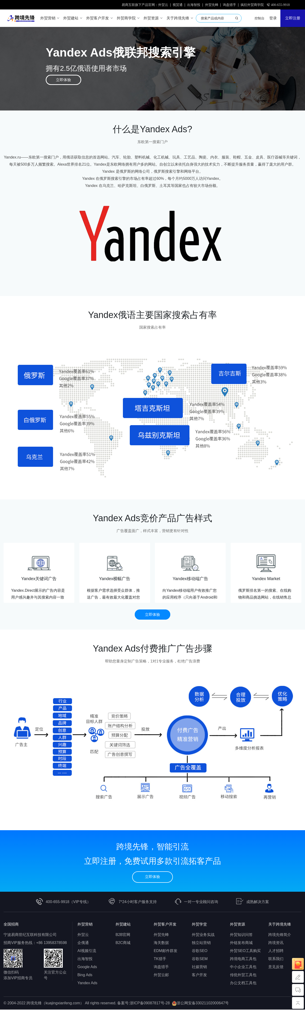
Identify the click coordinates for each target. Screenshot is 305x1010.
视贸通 (178, 5)
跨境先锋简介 (279, 935)
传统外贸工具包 (243, 975)
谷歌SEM (200, 959)
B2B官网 (123, 935)
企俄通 (83, 943)
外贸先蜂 (211, 5)
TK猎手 (160, 959)
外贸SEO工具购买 (245, 951)
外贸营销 (85, 925)
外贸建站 (123, 925)
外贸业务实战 (203, 935)
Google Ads (87, 967)
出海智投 (193, 5)
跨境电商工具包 (243, 959)
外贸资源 (237, 925)
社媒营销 (199, 967)
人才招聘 (275, 951)
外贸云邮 (161, 975)
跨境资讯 (275, 943)
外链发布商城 (241, 943)
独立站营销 (201, 943)
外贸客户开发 (165, 925)
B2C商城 (123, 943)
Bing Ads (84, 975)
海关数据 (161, 943)
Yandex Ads (87, 983)
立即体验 (63, 80)
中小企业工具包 (243, 967)
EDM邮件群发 (165, 951)
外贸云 (163, 5)
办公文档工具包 (243, 983)
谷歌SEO (199, 951)
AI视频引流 (86, 951)
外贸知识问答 (241, 935)
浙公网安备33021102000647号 (203, 1003)
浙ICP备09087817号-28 (150, 1003)
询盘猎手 (229, 5)
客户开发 (199, 975)
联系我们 (275, 959)
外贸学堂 (199, 925)
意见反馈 (275, 967)
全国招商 (11, 925)
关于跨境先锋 (279, 925)
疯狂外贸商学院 (252, 5)
